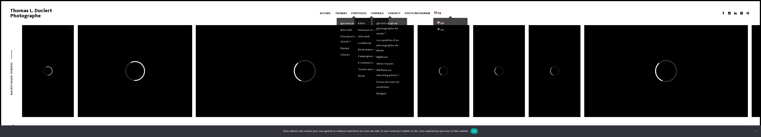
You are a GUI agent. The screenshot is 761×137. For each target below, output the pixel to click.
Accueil (325, 13)
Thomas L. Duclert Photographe (31, 13)
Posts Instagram (417, 13)
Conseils (377, 13)
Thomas (341, 13)
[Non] (756, 131)
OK (474, 131)
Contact (394, 13)
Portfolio (358, 13)
